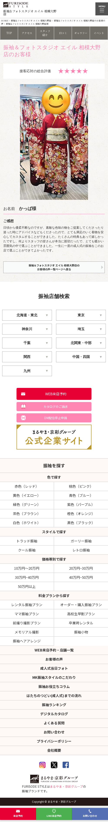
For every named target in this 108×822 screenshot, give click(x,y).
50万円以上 (27, 586)
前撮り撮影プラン (27, 622)
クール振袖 (26, 550)
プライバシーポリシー (54, 741)
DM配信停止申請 (55, 418)
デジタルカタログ (54, 713)
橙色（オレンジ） (81, 513)
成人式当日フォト (54, 668)
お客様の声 (54, 659)
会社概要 (54, 750)
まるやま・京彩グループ (66, 786)
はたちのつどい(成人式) (54, 695)
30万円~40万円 (27, 577)
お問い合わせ (90, 813)
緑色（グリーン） (27, 504)
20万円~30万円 (81, 568)
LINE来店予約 (54, 813)
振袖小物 (81, 632)
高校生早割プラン (81, 613)
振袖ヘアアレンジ (27, 640)
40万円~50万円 (81, 577)
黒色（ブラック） (81, 522)
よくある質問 (54, 722)
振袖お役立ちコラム (54, 686)
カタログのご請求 (55, 406)
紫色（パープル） (81, 504)
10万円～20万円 (26, 568)
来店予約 (18, 813)
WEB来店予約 (55, 393)
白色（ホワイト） (27, 522)
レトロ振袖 (81, 550)
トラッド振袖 (26, 540)
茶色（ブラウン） (27, 513)
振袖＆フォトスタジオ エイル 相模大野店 (31, 20)
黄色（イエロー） (27, 495)
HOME (4, 20)
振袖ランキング (54, 704)
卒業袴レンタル (81, 622)
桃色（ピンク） (81, 486)
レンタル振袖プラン (26, 604)
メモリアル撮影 (27, 632)
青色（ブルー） (81, 495)
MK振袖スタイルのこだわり (54, 677)
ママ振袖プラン (27, 613)
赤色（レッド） (27, 486)
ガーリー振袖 (81, 540)
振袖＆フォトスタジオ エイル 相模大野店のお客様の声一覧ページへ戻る (54, 267)
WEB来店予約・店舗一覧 (54, 650)
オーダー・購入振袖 (81, 604)
